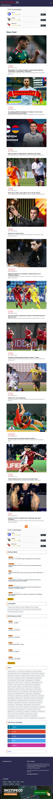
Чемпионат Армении (12, 709)
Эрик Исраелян (11, 675)
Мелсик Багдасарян (12, 671)
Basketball (27, 607)
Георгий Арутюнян (28, 671)
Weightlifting (38, 609)
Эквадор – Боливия (13, 622)
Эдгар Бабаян (10, 702)
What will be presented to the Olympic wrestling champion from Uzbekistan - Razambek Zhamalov (24, 588)
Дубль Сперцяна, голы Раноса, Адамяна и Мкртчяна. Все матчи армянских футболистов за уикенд (24, 580)
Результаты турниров (37, 671)
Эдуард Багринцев (34, 706)
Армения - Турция (26, 675)
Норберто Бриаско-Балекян (22, 700)
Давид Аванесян (26, 695)
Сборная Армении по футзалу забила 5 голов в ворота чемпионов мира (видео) (25, 595)
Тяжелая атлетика (32, 700)
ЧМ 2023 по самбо (28, 686)
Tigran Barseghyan (19, 718)
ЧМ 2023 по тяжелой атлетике (13, 691)
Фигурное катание (36, 709)
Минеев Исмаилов (35, 682)
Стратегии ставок (11, 609)
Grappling (35, 713)
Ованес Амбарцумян (12, 700)
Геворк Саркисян (11, 704)
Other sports (11, 563)
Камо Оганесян (39, 702)
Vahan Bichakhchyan (33, 718)
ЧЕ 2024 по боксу (28, 682)
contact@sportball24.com (32, 774)
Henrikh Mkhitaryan (11, 715)
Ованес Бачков (34, 695)
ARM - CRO (40, 691)
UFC (41, 682)
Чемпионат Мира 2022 (12, 680)
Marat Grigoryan (27, 715)
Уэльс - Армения (20, 671)
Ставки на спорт (28, 609)
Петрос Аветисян (11, 695)
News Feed (18, 609)
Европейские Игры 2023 (25, 673)
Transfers (21, 611)
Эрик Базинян (41, 695)
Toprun (13, 12)
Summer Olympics (11, 718)
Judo (21, 715)
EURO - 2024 (10, 713)
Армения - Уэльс (20, 686)
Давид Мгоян (37, 684)
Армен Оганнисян (20, 709)
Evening (9, 751)
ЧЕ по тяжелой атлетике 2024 (27, 684)
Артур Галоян (25, 702)
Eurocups (15, 713)
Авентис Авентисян (36, 704)
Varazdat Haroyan (41, 718)
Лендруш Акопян (38, 677)
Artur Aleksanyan (26, 711)
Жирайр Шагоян (11, 711)
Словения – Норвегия (13, 651)
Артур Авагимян (11, 689)
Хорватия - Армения (12, 686)
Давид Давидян (37, 693)
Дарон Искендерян (27, 704)
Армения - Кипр (18, 675)
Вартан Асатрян (19, 695)
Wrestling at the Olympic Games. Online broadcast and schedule (24, 558)
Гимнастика (42, 673)
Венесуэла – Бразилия (14, 637)
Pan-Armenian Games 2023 (13, 611)
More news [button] (10, 599)
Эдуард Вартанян (36, 686)
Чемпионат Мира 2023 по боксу (14, 673)
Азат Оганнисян (11, 677)
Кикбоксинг (40, 700)
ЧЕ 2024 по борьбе (17, 684)
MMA (17, 607)
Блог (22, 609)
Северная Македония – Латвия (16, 644)
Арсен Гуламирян (21, 680)
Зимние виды (18, 677)
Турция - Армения (32, 691)
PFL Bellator (10, 684)
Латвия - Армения (29, 689)
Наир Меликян (37, 680)
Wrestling (11, 557)
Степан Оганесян (28, 709)
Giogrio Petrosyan (29, 713)
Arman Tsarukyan (19, 711)
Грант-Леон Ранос (19, 706)
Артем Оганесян (11, 682)
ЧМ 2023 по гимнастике (20, 689)
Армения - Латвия (40, 675)
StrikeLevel (13, 23)
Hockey (33, 609)
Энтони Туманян (11, 706)
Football (10, 578)
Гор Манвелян (42, 706)
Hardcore (23, 677)
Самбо (17, 682)
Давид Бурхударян (29, 680)
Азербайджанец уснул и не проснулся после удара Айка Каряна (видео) (24, 566)
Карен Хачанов (32, 702)
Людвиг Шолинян (29, 693)
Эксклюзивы (33, 675)
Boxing (13, 607)
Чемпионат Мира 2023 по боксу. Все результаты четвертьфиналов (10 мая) (25, 573)
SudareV (13, 18)
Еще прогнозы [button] (11, 663)
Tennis (32, 607)
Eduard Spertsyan (41, 711)
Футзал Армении (37, 689)
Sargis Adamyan (34, 715)
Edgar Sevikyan (34, 711)
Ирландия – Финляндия (14, 658)
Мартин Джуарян (30, 677)
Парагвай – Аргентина (14, 630)
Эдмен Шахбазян (19, 704)
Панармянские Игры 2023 (19, 693)
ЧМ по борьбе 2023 (24, 691)
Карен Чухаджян (18, 702)
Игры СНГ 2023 (10, 693)
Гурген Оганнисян (35, 673)
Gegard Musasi (21, 713)
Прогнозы (21, 682)
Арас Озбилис (26, 706)
